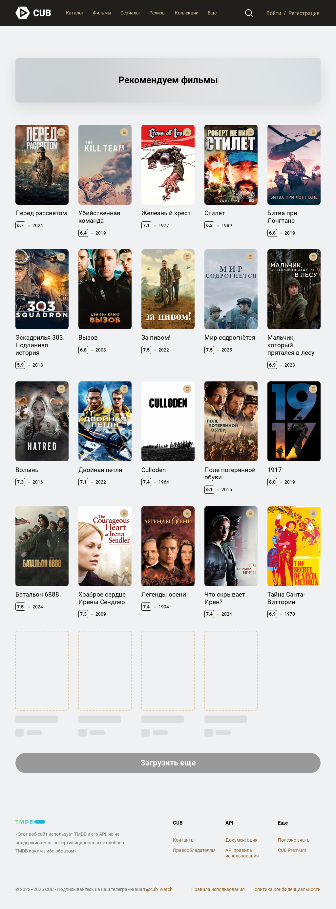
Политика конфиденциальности (286, 889)
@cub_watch (159, 889)
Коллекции (187, 12)
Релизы (157, 12)
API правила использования (242, 853)
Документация (241, 840)
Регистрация (304, 13)
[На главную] (33, 13)
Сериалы (130, 12)
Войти (273, 13)
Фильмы (102, 12)
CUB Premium (292, 850)
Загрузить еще (168, 762)
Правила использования (218, 889)
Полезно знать (294, 840)
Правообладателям (194, 850)
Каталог (75, 12)
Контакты (184, 840)
